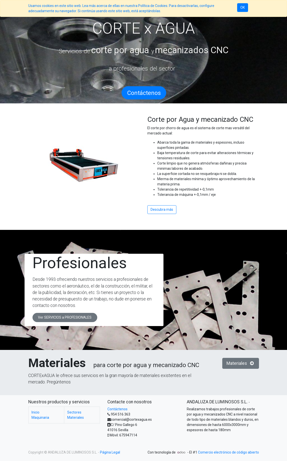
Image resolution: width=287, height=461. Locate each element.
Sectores (80, 412)
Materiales (240, 363)
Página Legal (110, 452)
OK (242, 7)
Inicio (35, 412)
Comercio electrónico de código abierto (228, 452)
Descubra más (162, 209)
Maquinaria (40, 417)
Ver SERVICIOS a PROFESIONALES (65, 317)
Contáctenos (117, 409)
